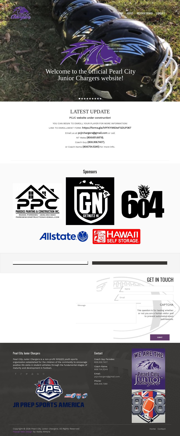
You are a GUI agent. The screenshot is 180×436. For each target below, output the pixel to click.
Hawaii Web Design (22, 431)
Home (120, 13)
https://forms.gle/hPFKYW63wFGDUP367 (106, 127)
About (131, 12)
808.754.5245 (101, 369)
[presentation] (157, 326)
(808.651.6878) (95, 137)
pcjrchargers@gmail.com (92, 132)
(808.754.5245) (91, 146)
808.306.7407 (101, 362)
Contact (160, 13)
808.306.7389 (100, 384)
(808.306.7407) (95, 142)
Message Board (145, 13)
